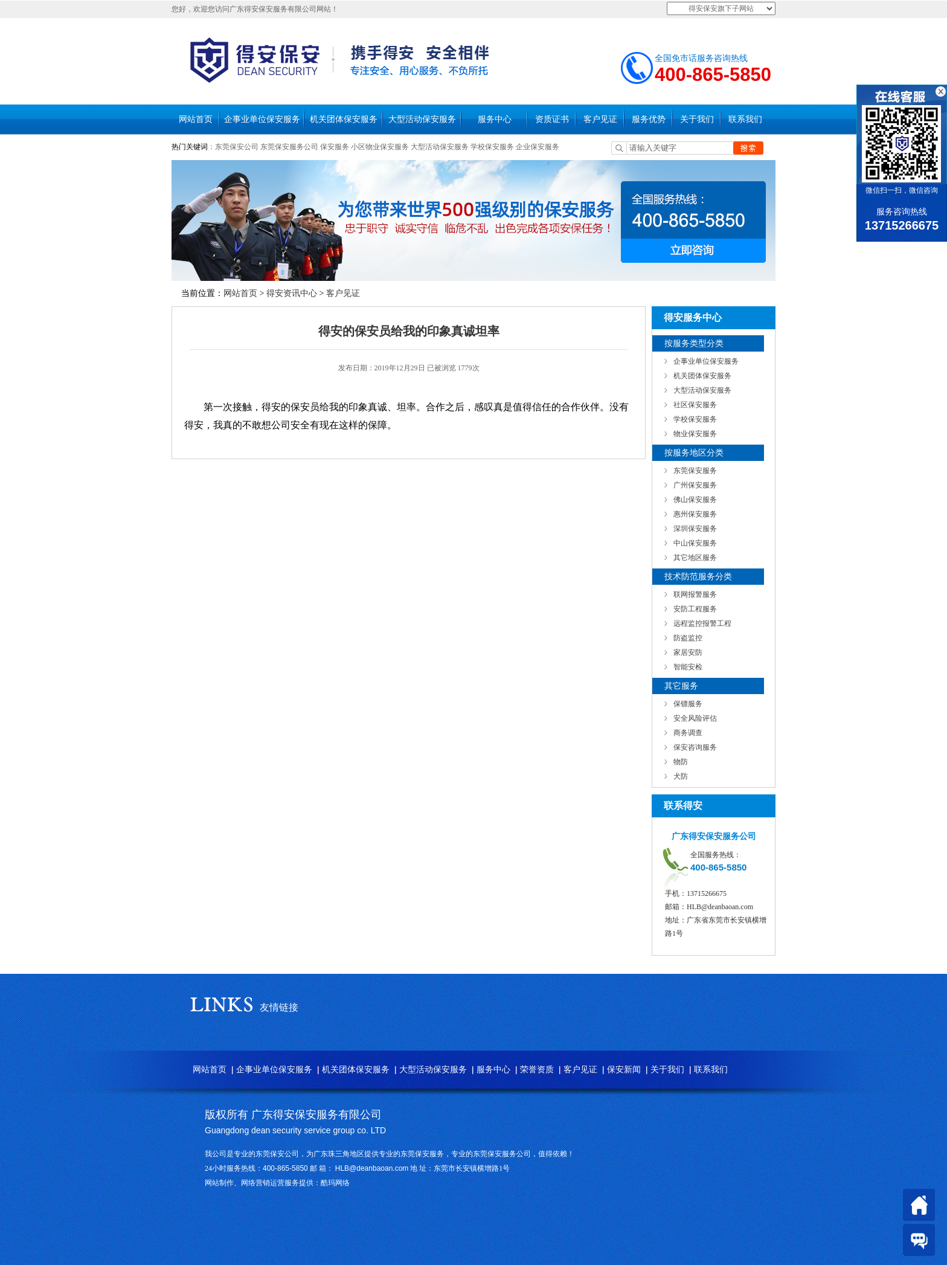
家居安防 (687, 652)
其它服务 (681, 685)
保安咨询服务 (695, 747)
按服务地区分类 (694, 452)
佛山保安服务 (695, 499)
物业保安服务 (695, 433)
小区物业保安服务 (380, 147)
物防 (680, 761)
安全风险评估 (695, 718)
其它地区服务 (695, 557)
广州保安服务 (695, 485)
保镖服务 (687, 703)
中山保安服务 (695, 543)
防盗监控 (687, 638)
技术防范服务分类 (698, 576)
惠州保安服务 (695, 514)
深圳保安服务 (695, 528)
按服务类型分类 (694, 343)
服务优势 (649, 119)
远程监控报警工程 (702, 623)
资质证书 (552, 119)
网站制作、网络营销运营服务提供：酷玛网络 (277, 1183)
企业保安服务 (537, 147)
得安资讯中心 (291, 293)
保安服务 (334, 147)
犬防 (680, 776)
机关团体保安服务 (343, 119)
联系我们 (745, 119)
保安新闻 (624, 1069)
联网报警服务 (695, 594)
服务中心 (495, 119)
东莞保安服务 (695, 470)
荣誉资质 (537, 1069)
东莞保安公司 (236, 147)
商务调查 (687, 732)
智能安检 (687, 667)
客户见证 (600, 119)
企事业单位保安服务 (262, 119)
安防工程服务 (695, 609)
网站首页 (196, 119)
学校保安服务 (492, 147)
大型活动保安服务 (422, 119)
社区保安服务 (695, 404)
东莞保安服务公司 (289, 147)
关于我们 (697, 119)
